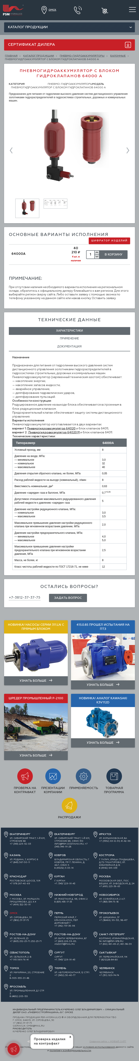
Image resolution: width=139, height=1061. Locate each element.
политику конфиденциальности (70, 1050)
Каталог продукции (28, 27)
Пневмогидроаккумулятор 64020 (51, 428)
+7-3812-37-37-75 (24, 597)
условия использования (99, 1047)
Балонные (118, 56)
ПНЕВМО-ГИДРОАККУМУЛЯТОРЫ (82, 56)
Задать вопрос (68, 597)
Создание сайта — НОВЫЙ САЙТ (107, 1041)
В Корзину (113, 254)
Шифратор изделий (109, 240)
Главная (11, 56)
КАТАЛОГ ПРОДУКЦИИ (38, 56)
